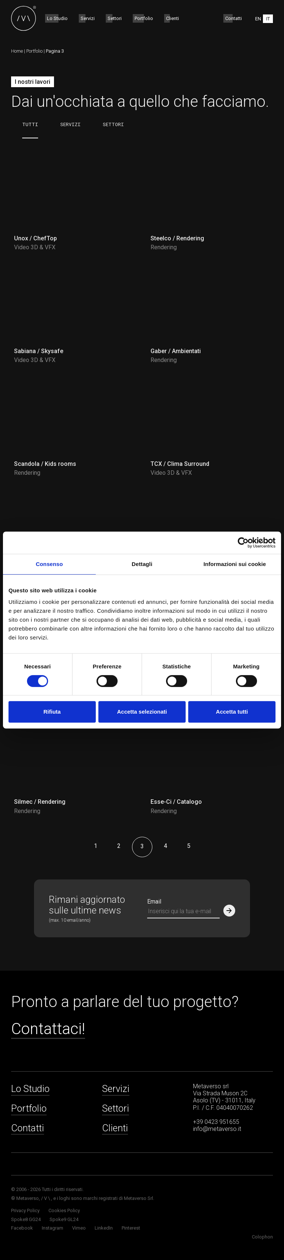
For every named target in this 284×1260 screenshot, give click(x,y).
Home (17, 51)
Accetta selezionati (142, 711)
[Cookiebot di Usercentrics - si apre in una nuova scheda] (243, 542)
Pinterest (131, 1228)
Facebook (22, 1228)
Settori (115, 18)
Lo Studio (57, 18)
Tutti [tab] (30, 124)
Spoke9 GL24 (64, 1219)
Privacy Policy (25, 1210)
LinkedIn (104, 1228)
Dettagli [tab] (142, 564)
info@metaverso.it (217, 1128)
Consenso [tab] (49, 564)
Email (154, 901)
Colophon (262, 1237)
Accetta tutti (232, 711)
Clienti (172, 18)
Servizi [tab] (70, 124)
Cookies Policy (64, 1210)
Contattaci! (48, 1029)
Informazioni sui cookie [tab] (234, 564)
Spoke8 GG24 (26, 1219)
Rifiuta (52, 711)
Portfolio (144, 18)
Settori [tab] (113, 124)
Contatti (233, 18)
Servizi (88, 18)
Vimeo (79, 1228)
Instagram (52, 1228)
